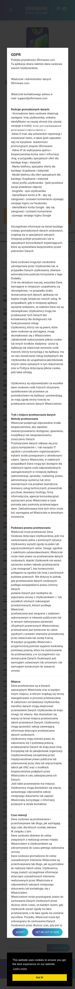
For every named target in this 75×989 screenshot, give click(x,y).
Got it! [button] (39, 977)
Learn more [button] (20, 968)
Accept (20, 932)
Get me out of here (47, 932)
